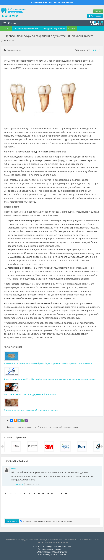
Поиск (6, 28)
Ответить (18, 484)
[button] (6, 493)
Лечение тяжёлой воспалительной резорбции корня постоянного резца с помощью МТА (48, 363)
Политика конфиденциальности (52, 552)
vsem (13, 468)
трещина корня (71, 427)
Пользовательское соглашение (52, 549)
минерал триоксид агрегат (34, 427)
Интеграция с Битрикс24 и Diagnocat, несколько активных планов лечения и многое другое (49, 379)
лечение (13, 427)
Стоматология (14, 50)
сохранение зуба (55, 427)
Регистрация (94, 16)
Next (101, 446)
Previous (2, 446)
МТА (19, 427)
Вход (98, 11)
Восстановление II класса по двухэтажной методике (30, 394)
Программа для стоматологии (52, 554)
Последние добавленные (26, 28)
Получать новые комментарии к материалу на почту (46, 521)
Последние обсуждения (53, 28)
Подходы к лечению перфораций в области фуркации (31, 410)
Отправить (12, 521)
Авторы (71, 28)
